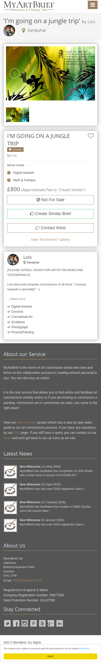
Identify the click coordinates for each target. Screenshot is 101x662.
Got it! (50, 656)
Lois (91, 21)
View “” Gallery (50, 239)
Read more (17, 299)
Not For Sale (50, 199)
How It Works (26, 422)
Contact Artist (50, 227)
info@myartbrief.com (28, 580)
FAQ (17, 432)
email (7, 438)
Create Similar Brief (50, 213)
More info (84, 648)
